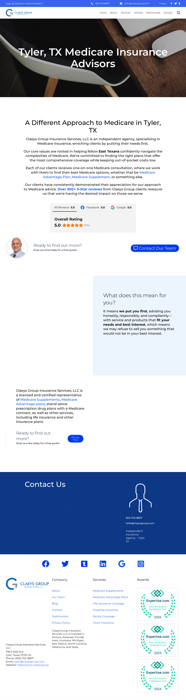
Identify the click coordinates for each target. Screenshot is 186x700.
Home (103, 12)
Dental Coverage (104, 616)
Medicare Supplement (91, 177)
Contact (168, 12)
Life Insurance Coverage (108, 603)
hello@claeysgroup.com (136, 3)
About (113, 12)
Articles (138, 12)
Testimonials (153, 12)
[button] (93, 217)
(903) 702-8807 (24, 658)
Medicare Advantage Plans (110, 597)
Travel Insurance (103, 622)
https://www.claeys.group (33, 665)
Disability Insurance (105, 610)
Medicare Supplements (40, 400)
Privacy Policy (61, 622)
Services (125, 12)
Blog (55, 603)
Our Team (58, 597)
